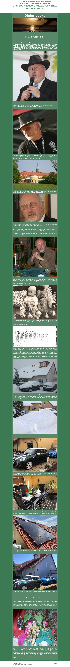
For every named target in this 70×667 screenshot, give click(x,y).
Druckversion (15, 663)
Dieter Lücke (35, 15)
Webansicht (55, 663)
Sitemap (19, 663)
